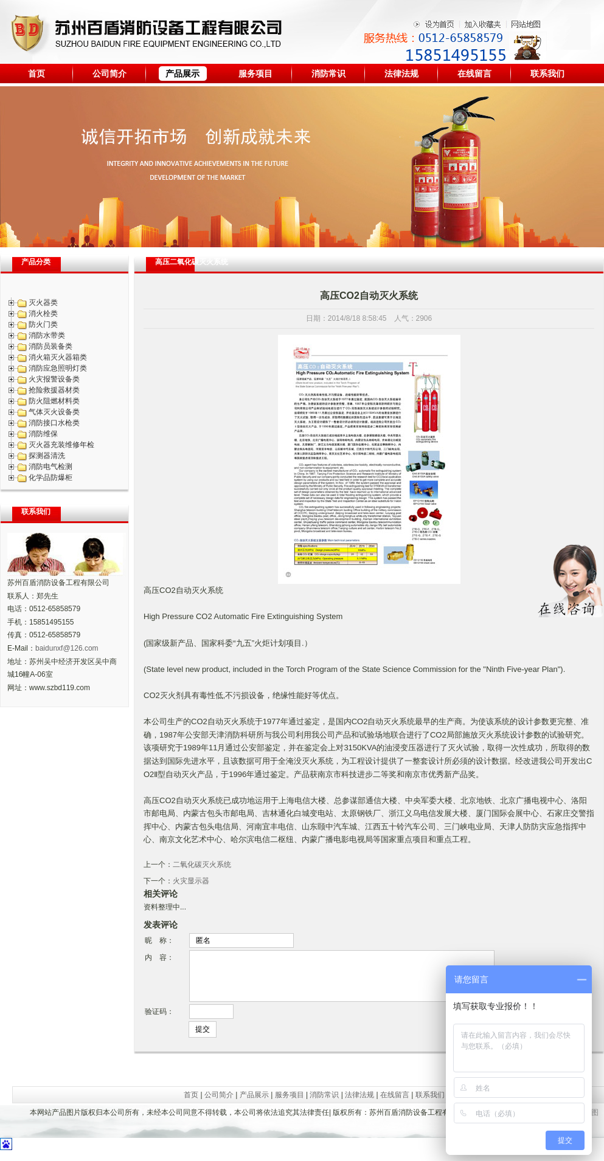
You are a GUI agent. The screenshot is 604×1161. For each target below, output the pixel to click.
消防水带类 (47, 335)
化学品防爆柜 (50, 477)
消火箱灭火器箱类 (58, 357)
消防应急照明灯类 (58, 368)
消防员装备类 (50, 346)
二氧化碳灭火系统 (202, 864)
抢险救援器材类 (54, 390)
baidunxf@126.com (67, 648)
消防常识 (328, 73)
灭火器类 (43, 302)
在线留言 (474, 73)
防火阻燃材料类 (54, 401)
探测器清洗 (47, 455)
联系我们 (547, 73)
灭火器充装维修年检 (61, 444)
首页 (36, 73)
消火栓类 (43, 313)
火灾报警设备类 (54, 379)
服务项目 (255, 73)
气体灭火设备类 (54, 412)
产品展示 (182, 73)
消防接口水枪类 (54, 423)
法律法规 (401, 73)
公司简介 (109, 73)
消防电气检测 (50, 466)
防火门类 (43, 324)
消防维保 (43, 434)
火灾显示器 (191, 881)
